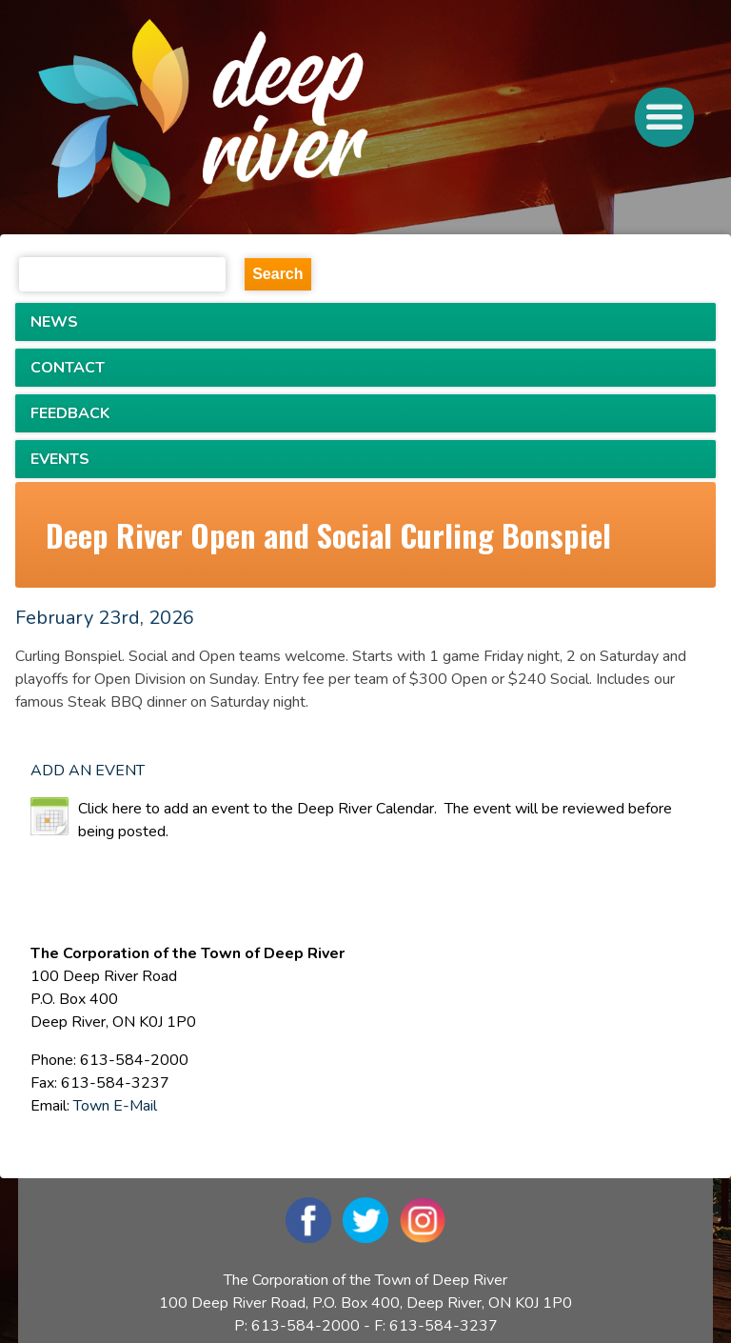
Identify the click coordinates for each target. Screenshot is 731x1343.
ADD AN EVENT (87, 770)
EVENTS (59, 459)
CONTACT (67, 367)
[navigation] (274, 117)
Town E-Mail (115, 1105)
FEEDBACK (69, 413)
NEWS (54, 321)
